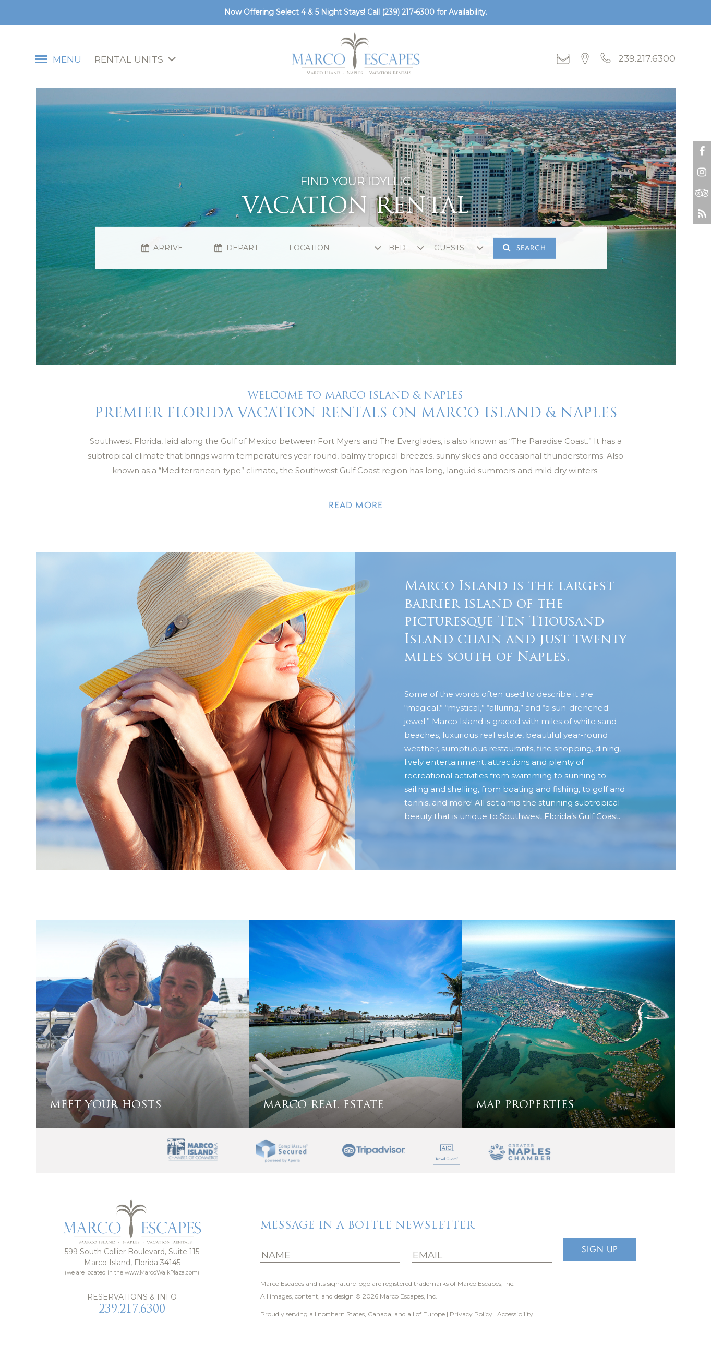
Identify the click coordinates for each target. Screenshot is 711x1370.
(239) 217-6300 (408, 12)
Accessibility (515, 1314)
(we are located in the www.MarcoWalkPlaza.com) (132, 1272)
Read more (356, 505)
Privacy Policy (471, 1314)
